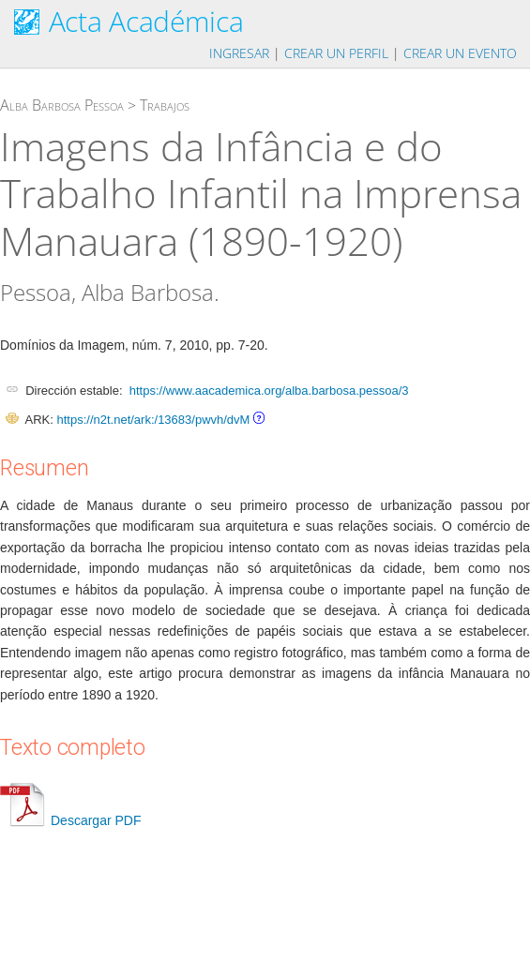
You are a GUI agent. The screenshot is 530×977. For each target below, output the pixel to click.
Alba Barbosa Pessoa (62, 105)
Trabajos (164, 105)
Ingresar (239, 53)
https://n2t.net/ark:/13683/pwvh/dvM (153, 420)
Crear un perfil (336, 53)
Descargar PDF (70, 820)
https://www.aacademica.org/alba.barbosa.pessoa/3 (269, 390)
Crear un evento (460, 53)
